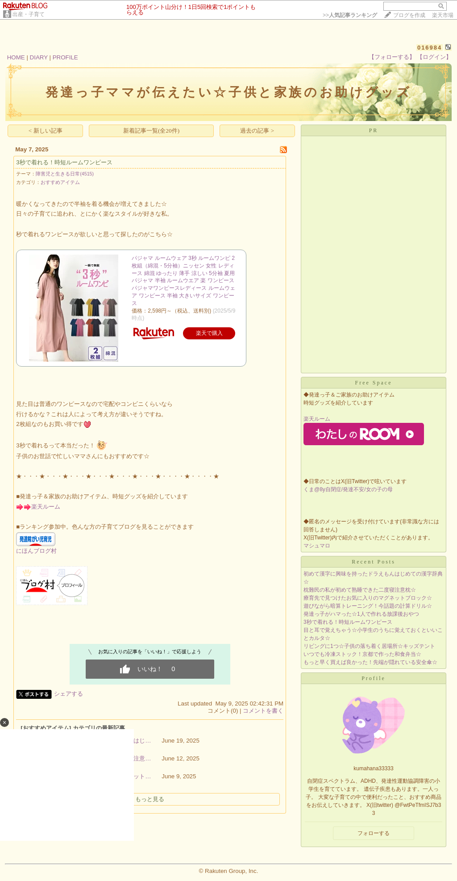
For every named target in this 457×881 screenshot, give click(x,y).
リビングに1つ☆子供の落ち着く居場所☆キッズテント (369, 646)
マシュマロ (316, 546)
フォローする (373, 833)
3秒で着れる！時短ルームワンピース (64, 162)
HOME (16, 57)
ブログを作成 (409, 15)
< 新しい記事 (45, 130)
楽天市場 (442, 15)
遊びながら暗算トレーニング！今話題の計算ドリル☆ (367, 606)
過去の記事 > (257, 130)
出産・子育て (28, 14)
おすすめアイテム (60, 182)
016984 (429, 47)
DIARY (39, 57)
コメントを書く (263, 710)
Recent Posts (373, 562)
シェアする (68, 693)
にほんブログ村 (36, 550)
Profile (373, 678)
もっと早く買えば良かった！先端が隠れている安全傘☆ (370, 662)
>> (350, 15)
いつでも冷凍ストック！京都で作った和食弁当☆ (362, 654)
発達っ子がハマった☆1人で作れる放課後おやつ (361, 614)
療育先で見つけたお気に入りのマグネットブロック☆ (367, 598)
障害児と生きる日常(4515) (65, 173)
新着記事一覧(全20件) (151, 130)
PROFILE (65, 57)
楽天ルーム (45, 506)
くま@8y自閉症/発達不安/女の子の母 (348, 489)
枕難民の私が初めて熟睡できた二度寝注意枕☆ (359, 590)
